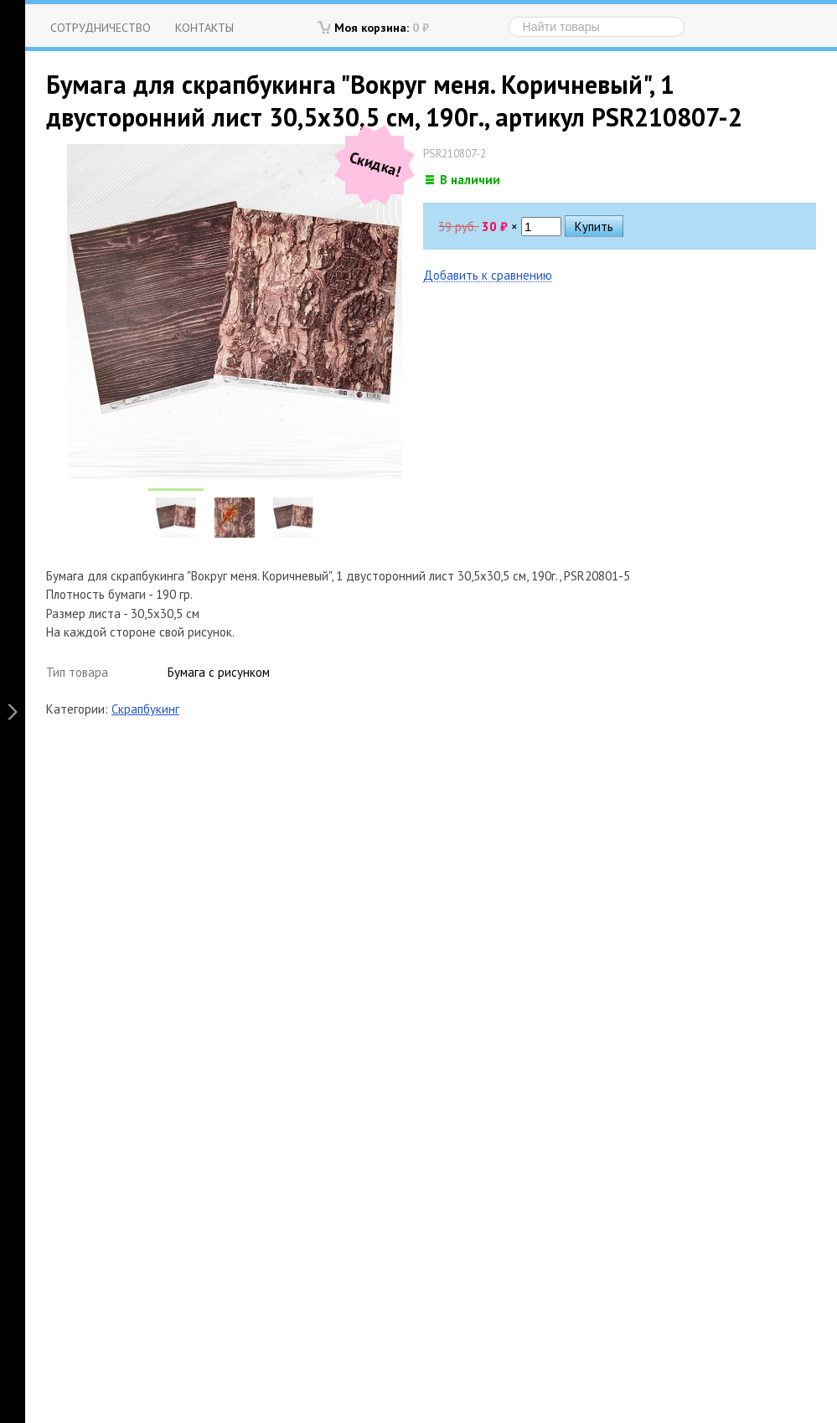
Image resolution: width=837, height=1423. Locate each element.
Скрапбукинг (145, 709)
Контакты (204, 27)
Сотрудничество (100, 27)
